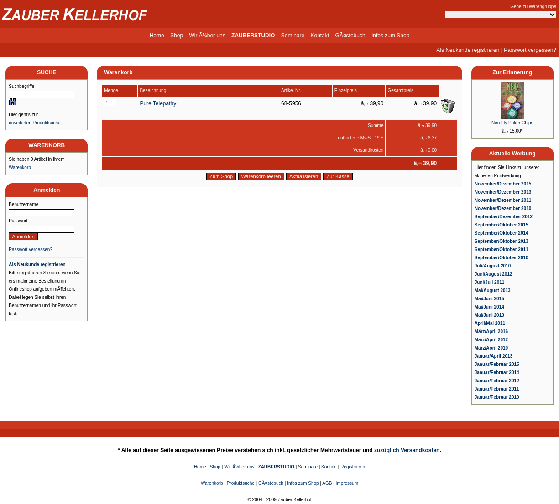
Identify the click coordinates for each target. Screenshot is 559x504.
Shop (176, 35)
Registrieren (352, 466)
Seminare (292, 35)
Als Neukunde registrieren (467, 50)
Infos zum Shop (390, 35)
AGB (327, 483)
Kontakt (320, 35)
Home (157, 35)
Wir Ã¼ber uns (207, 35)
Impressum (347, 483)
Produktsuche (241, 483)
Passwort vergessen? (530, 50)
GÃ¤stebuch (350, 35)
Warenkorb (20, 167)
